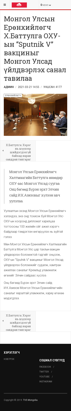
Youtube (44, 376)
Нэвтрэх (9, 359)
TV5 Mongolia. (30, 400)
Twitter (44, 371)
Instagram (45, 381)
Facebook (45, 367)
